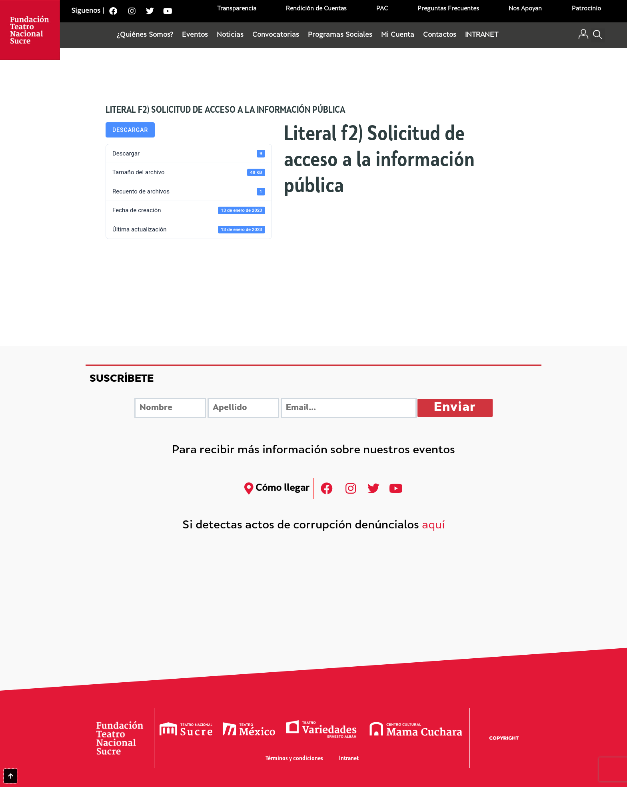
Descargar (130, 130)
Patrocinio (586, 9)
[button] (598, 35)
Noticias (230, 35)
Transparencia (236, 9)
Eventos (195, 35)
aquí (433, 525)
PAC (382, 9)
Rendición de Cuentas (316, 9)
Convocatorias (275, 35)
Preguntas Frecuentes (448, 9)
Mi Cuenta (397, 35)
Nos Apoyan (525, 9)
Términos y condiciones (294, 759)
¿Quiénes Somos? (145, 35)
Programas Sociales (340, 35)
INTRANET (481, 35)
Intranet (349, 759)
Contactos (439, 35)
